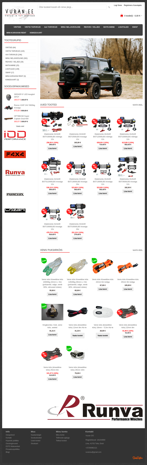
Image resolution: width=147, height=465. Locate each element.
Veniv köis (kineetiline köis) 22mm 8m (128, 326)
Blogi (8, 452)
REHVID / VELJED (92, 27)
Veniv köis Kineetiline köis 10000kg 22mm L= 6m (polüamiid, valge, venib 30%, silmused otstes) (52, 283)
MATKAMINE (109, 27)
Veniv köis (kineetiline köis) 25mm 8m (52, 368)
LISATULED (123, 27)
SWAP (135, 27)
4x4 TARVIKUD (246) (13, 55)
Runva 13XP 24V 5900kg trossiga (24, 106)
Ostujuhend (10, 435)
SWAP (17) (9, 73)
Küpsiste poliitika (12, 441)
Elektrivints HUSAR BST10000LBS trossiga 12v (52, 226)
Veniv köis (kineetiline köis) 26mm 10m (77, 368)
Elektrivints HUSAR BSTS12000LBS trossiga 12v (52, 181)
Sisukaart (34, 444)
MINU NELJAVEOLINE (70, 27)
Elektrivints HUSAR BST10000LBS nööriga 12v (128, 136)
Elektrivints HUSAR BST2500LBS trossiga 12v (77, 136)
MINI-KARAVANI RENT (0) (15, 76)
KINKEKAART (36, 33)
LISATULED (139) (12, 69)
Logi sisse (118, 5)
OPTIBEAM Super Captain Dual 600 (21, 117)
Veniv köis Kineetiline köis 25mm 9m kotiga (128, 280)
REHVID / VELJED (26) (14, 62)
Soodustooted (36, 438)
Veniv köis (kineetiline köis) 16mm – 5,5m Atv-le (102, 326)
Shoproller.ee (138, 457)
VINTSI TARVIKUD (32, 27)
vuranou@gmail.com (93, 452)
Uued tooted (35, 441)
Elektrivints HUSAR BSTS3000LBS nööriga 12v (52, 136)
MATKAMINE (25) (12, 65)
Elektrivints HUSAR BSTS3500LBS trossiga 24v (77, 226)
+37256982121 (91, 448)
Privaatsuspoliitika (13, 449)
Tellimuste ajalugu (63, 438)
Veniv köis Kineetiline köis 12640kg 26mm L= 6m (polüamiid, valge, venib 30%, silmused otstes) (77, 283)
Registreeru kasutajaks (133, 5)
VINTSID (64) (10, 48)
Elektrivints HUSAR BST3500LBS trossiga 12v (128, 181)
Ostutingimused (12, 444)
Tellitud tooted (61, 441)
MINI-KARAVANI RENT (16, 33)
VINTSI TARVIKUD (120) (15, 51)
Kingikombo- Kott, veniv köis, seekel (52, 326)
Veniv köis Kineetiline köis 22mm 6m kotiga (102, 280)
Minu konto (60, 435)
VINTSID (17, 27)
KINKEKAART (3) (12, 80)
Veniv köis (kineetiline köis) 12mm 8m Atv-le (78, 326)
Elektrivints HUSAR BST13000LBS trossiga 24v (77, 181)
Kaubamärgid (36, 435)
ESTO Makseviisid (13, 446)
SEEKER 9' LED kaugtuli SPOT (24, 95)
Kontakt (9, 438)
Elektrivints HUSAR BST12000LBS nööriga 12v (102, 136)
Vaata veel (20, 126)
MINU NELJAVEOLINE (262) (16, 58)
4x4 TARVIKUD (50, 27)
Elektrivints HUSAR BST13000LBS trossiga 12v (102, 181)
